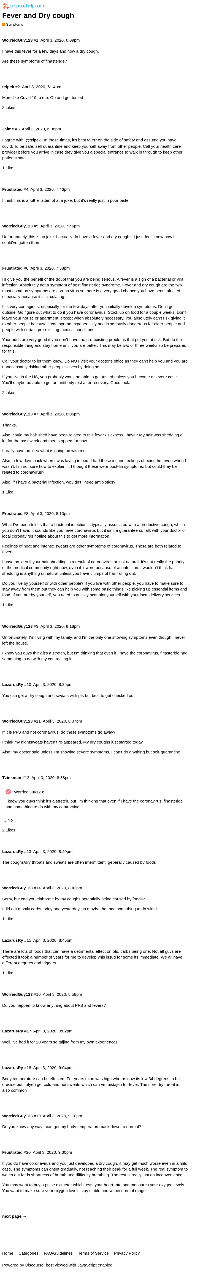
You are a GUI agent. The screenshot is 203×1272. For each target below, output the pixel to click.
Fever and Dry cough (38, 15)
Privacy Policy (127, 1253)
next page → (14, 1216)
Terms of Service (93, 1253)
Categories (28, 1253)
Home (7, 1253)
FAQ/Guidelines (58, 1253)
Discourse (34, 1265)
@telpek (33, 140)
